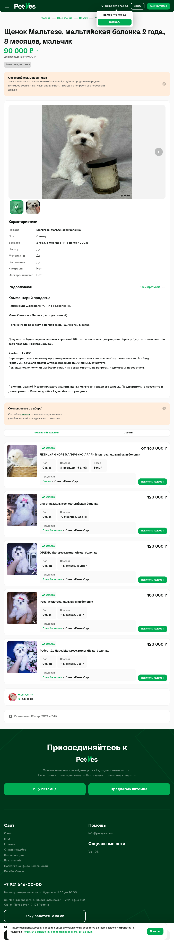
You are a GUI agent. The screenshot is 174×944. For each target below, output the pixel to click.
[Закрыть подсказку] (164, 84)
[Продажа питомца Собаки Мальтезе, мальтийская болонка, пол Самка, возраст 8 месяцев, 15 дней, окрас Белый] (22, 461)
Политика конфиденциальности (26, 866)
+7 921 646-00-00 (23, 885)
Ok (97, 852)
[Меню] (7, 6)
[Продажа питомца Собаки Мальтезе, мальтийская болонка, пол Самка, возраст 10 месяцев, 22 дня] (22, 510)
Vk (90, 852)
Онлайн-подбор (15, 850)
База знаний (12, 860)
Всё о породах (14, 855)
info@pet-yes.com (101, 833)
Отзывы (9, 844)
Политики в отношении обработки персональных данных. (57, 932)
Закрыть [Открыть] (163, 287)
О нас (8, 833)
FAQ (7, 839)
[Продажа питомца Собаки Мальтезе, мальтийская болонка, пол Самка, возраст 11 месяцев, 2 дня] (22, 608)
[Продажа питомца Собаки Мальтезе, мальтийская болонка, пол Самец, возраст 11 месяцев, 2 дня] (22, 657)
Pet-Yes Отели (14, 871)
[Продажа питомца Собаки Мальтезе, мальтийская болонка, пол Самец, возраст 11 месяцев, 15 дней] (22, 559)
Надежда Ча (25, 695)
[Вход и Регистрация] (137, 6)
